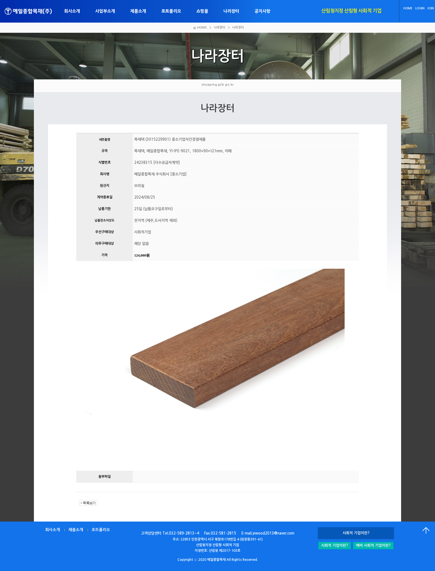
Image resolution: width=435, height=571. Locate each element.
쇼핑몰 (202, 11)
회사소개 (72, 11)
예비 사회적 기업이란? (373, 545)
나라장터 (231, 11)
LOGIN (419, 8)
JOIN (430, 8)
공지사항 (262, 11)
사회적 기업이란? (334, 545)
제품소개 (138, 11)
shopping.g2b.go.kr (217, 84)
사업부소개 (105, 11)
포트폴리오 (171, 11)
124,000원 (142, 255)
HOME (407, 8)
